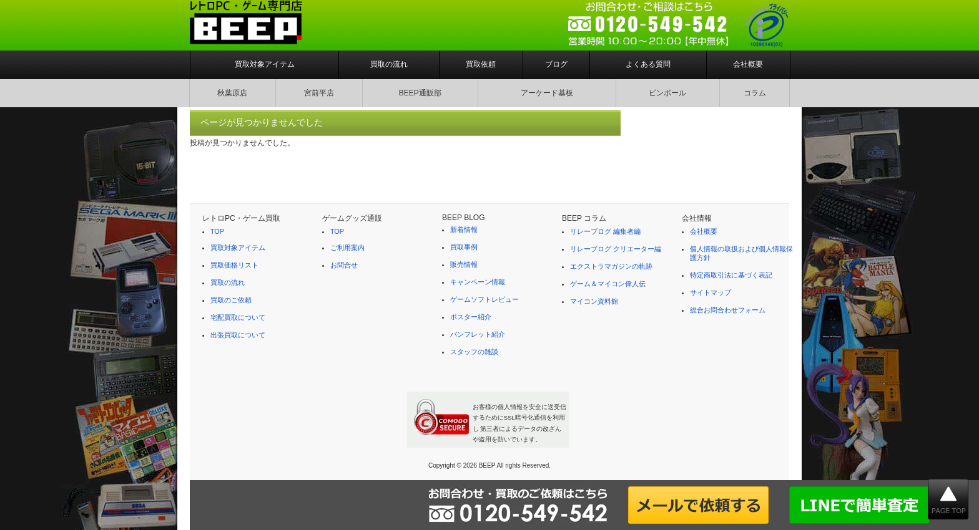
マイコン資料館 (594, 301)
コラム (755, 93)
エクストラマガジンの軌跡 (611, 266)
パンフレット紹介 (477, 334)
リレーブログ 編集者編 (605, 231)
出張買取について (237, 335)
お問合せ (344, 265)
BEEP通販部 (420, 93)
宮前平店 (319, 93)
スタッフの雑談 (474, 351)
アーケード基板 (547, 93)
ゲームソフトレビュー (484, 299)
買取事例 (464, 247)
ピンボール (667, 93)
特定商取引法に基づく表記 (731, 275)
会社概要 (748, 64)
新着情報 (464, 229)
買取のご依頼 (231, 300)
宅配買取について (237, 317)
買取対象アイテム (265, 64)
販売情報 (464, 264)
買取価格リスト (234, 265)
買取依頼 (481, 64)
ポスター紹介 (470, 316)
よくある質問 (648, 64)
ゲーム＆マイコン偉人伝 (608, 283)
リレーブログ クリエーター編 (615, 249)
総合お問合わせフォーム (727, 310)
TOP (217, 231)
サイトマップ (710, 292)
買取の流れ (389, 64)
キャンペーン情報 (477, 282)
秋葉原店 (232, 93)
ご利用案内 (347, 247)
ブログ (556, 64)
